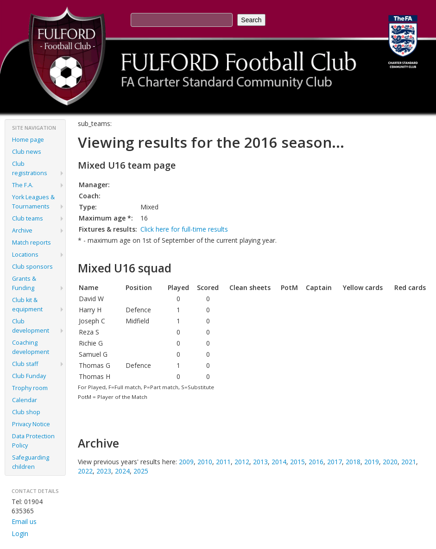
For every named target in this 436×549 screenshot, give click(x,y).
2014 (279, 461)
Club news (26, 152)
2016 (316, 461)
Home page (28, 140)
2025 (140, 471)
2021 (408, 461)
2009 (186, 461)
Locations (25, 255)
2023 (103, 471)
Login (20, 533)
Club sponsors (32, 267)
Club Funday (29, 376)
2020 (390, 461)
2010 (204, 461)
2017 (334, 461)
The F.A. (22, 185)
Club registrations (29, 168)
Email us (24, 521)
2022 (85, 471)
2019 (371, 461)
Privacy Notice (31, 424)
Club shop (26, 412)
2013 (260, 461)
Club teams (27, 218)
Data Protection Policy (33, 440)
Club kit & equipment (27, 304)
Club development (30, 325)
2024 (122, 471)
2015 (297, 461)
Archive (22, 230)
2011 (223, 461)
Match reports (31, 242)
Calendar (24, 400)
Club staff (25, 364)
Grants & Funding (24, 283)
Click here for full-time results (184, 229)
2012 (241, 461)
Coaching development (30, 347)
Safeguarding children (30, 462)
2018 (353, 461)
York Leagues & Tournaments (33, 201)
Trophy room (30, 388)
